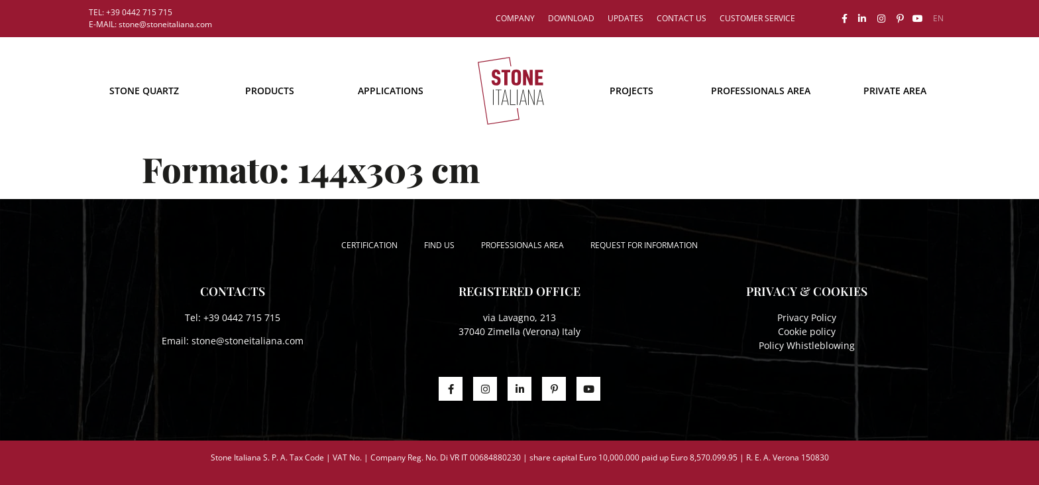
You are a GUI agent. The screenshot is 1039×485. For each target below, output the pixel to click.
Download (571, 18)
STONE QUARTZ (144, 90)
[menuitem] (938, 18)
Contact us (681, 18)
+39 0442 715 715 (241, 317)
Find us (439, 245)
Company (515, 18)
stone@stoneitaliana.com (247, 340)
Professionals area (760, 90)
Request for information (644, 245)
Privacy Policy (806, 317)
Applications (390, 90)
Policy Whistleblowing (807, 345)
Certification (369, 245)
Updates (625, 18)
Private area (894, 90)
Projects (631, 90)
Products (269, 90)
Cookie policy (807, 331)
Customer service (757, 18)
